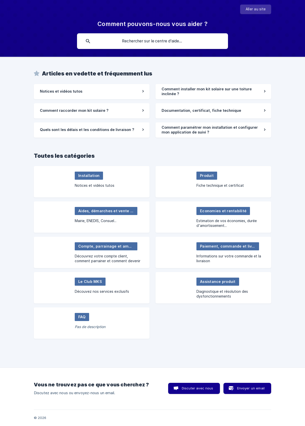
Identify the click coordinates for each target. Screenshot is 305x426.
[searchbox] (152, 41)
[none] (255, 9)
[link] (91, 91)
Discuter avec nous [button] (197, 388)
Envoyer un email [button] (251, 388)
